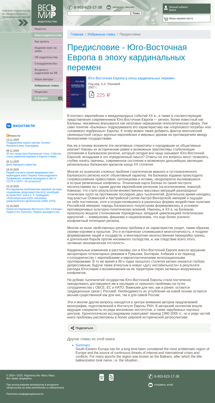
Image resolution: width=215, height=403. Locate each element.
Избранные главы (47, 85)
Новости (40, 28)
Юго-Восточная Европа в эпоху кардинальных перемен (131, 78)
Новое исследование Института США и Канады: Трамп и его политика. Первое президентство (34, 210)
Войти (172, 10)
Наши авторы (44, 79)
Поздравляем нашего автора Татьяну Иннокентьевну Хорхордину (28, 144)
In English (41, 98)
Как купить (42, 41)
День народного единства (21, 164)
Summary (83, 345)
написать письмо (123, 7)
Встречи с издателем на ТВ (46, 71)
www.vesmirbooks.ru (37, 387)
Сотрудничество (46, 63)
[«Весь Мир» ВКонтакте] (20, 125)
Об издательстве (46, 57)
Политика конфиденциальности (24, 394)
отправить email (163, 384)
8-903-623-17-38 (88, 7)
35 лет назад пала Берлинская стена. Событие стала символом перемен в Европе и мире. (33, 155)
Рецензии (41, 91)
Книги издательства (48, 35)
